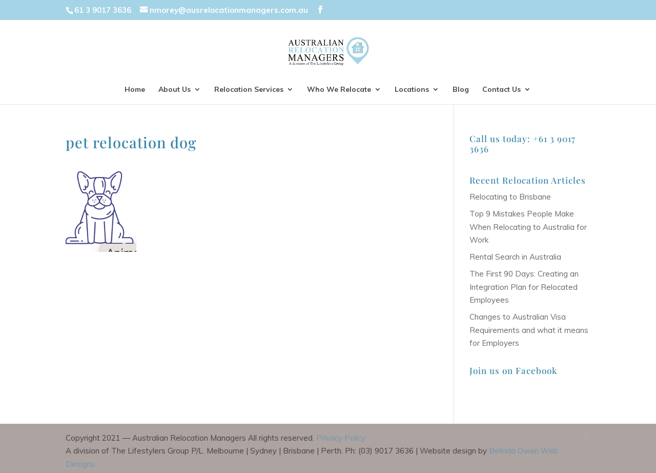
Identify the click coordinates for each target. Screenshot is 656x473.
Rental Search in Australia (515, 257)
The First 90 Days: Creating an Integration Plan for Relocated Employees (524, 287)
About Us (174, 90)
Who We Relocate (339, 90)
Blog (461, 90)
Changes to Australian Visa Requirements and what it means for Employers (528, 330)
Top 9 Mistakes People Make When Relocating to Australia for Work (528, 227)
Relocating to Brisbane (510, 197)
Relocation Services (248, 90)
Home (135, 90)
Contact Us (501, 90)
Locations (412, 90)
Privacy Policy (340, 438)
